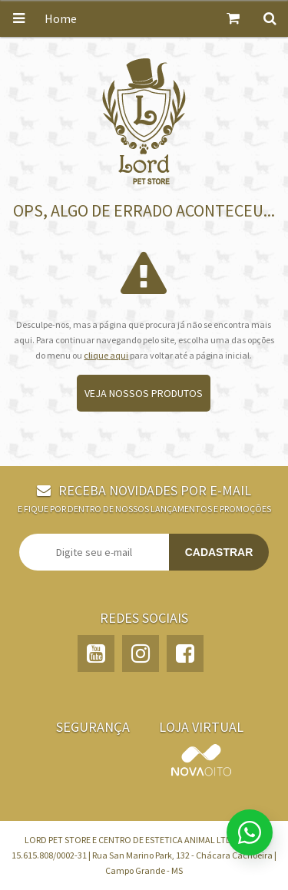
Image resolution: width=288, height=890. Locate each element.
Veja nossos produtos (143, 393)
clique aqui (106, 355)
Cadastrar (219, 552)
